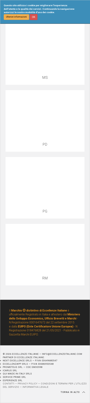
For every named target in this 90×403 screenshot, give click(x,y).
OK (33, 17)
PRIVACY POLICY (27, 383)
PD (45, 144)
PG (45, 211)
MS (45, 77)
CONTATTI (8, 383)
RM (45, 278)
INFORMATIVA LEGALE (35, 387)
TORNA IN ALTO (73, 392)
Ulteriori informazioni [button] (16, 17)
